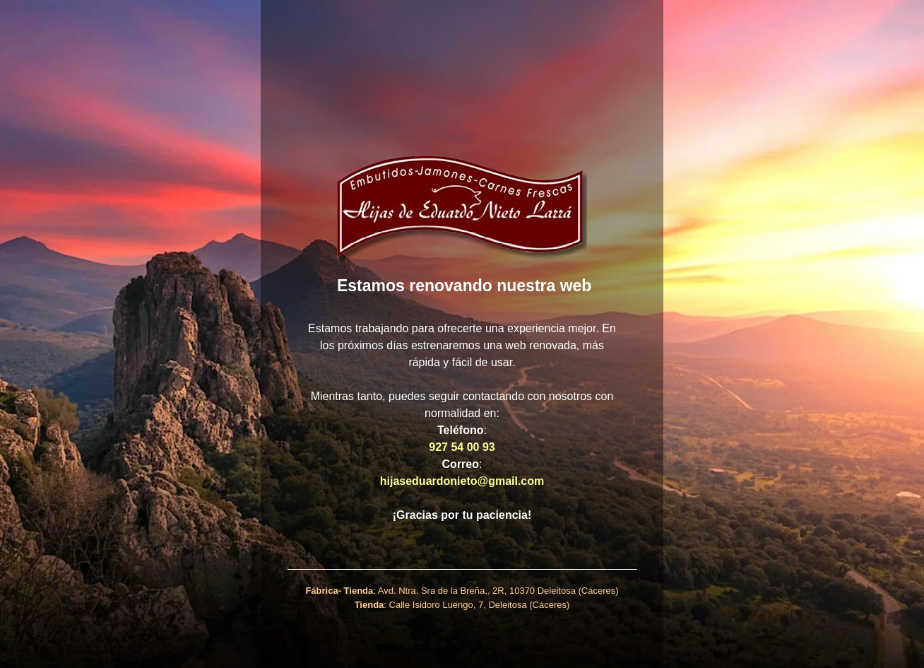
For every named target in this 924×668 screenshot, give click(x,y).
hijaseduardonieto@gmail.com (462, 481)
